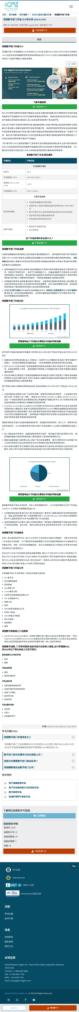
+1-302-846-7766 (16, 974)
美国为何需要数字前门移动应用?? (40, 760)
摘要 (39, 39)
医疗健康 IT (24, 14)
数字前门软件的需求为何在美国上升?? (40, 754)
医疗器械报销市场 (17, 783)
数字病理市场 (15, 792)
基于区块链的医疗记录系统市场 (24, 787)
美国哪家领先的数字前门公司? (40, 767)
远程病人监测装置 (53, 290)
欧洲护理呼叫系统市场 (19, 796)
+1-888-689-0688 (20, 970)
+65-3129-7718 (16, 977)
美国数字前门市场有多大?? (40, 737)
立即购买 (39, 815)
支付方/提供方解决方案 (41, 14)
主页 (4, 14)
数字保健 (16, 290)
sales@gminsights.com (20, 980)
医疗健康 (13, 14)
